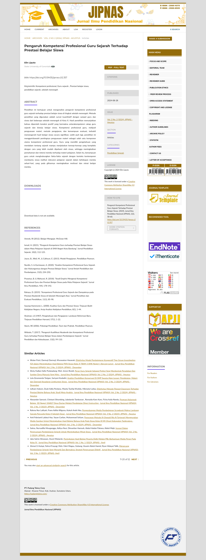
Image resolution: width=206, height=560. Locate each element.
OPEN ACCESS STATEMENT (161, 101)
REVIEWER (154, 75)
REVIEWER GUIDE (157, 81)
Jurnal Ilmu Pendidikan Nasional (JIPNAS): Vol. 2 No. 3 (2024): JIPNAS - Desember (66, 424)
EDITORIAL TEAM (156, 68)
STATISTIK (154, 140)
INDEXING (153, 120)
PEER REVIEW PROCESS (160, 94)
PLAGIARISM (154, 114)
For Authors (152, 377)
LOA (76, 29)
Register (87, 29)
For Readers (152, 373)
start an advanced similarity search (51, 465)
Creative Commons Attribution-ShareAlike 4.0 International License (119, 185)
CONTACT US (155, 153)
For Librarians (152, 382)
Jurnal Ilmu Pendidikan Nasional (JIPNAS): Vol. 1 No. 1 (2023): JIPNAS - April (71, 442)
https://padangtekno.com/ (35, 493)
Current (39, 29)
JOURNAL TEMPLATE (159, 188)
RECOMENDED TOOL (159, 217)
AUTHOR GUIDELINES (158, 127)
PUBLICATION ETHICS (158, 88)
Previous (31, 459)
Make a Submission (159, 38)
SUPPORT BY (155, 307)
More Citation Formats (117, 228)
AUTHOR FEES (155, 147)
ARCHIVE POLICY (156, 134)
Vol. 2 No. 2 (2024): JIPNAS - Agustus (62, 38)
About (66, 29)
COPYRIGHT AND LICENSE (160, 107)
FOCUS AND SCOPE (158, 61)
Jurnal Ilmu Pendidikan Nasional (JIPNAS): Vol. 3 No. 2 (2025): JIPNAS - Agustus (101, 414)
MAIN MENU (155, 52)
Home (27, 29)
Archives (53, 29)
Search (175, 29)
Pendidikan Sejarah (115, 153)
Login (99, 29)
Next (134, 459)
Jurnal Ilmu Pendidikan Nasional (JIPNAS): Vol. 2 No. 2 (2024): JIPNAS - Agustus (95, 374)
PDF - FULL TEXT (116, 67)
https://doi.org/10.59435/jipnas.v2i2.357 (48, 77)
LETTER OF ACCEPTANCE (160, 160)
